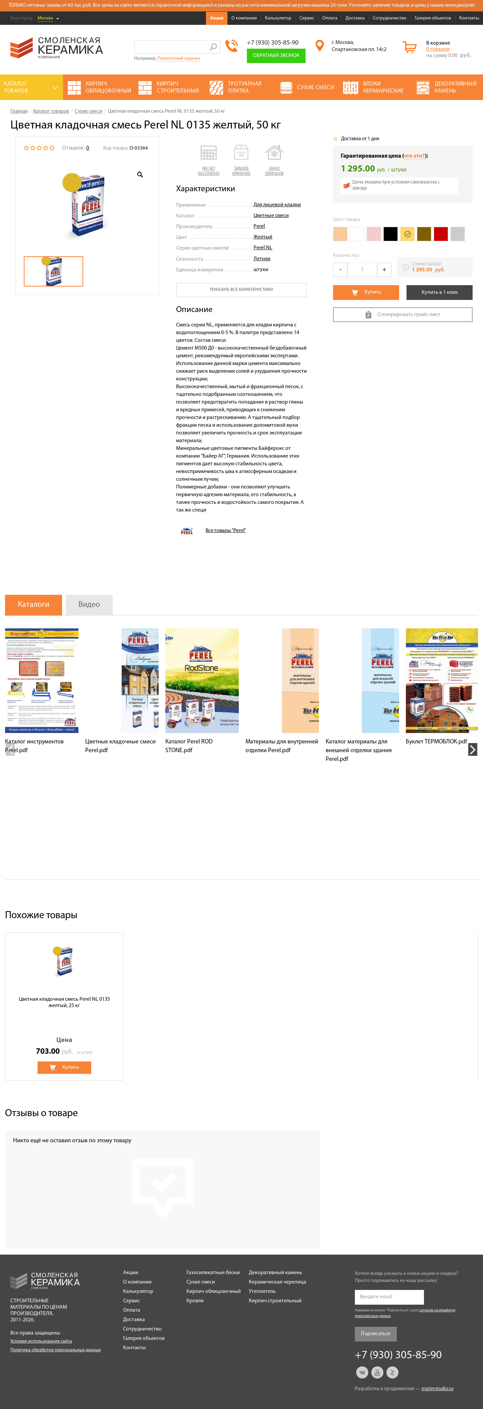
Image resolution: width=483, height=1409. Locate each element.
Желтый (263, 237)
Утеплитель (262, 1291)
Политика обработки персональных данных (55, 1350)
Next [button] (472, 749)
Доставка (355, 18)
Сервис (307, 18)
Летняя (262, 259)
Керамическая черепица (277, 1282)
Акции (216, 18)
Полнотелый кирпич (179, 58)
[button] (209, 160)
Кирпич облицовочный (213, 1291)
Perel (259, 226)
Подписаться (375, 1334)
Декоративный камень (275, 1272)
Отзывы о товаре (41, 1113)
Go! (213, 47)
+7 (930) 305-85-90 (273, 43)
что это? (414, 156)
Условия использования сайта (41, 1341)
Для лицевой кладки (277, 205)
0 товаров (437, 49)
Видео (89, 605)
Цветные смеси (271, 215)
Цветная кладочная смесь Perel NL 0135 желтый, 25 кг (64, 1002)
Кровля (195, 1301)
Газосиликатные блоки (213, 1272)
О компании (244, 18)
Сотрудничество (390, 18)
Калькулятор (278, 18)
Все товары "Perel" (226, 530)
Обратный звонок (276, 55)
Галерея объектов (433, 18)
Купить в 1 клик (440, 292)
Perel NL (263, 248)
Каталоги (33, 605)
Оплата (329, 18)
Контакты (469, 18)
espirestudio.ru (437, 1389)
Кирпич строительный (275, 1301)
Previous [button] (10, 749)
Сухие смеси (200, 1282)
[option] (87, 204)
